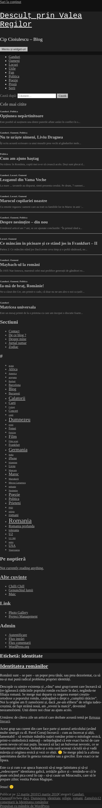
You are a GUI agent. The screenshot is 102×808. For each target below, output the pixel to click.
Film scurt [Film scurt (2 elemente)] (13, 441)
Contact (14, 331)
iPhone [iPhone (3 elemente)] (13, 458)
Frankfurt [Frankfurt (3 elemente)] (14, 445)
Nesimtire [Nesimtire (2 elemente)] (13, 490)
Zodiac (13, 347)
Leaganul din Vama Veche (23, 179)
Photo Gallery (18, 612)
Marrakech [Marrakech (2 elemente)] (14, 479)
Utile (12, 68)
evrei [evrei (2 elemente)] (11, 425)
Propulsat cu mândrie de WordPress (24, 806)
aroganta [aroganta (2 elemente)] (13, 377)
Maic (12, 594)
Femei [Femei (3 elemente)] (12, 428)
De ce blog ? (17, 335)
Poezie (13, 80)
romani (77, 798)
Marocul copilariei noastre (23, 200)
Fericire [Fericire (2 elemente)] (12, 432)
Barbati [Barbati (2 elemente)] (12, 381)
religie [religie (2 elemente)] (12, 511)
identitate (54, 798)
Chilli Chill (16, 586)
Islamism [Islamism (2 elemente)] (13, 462)
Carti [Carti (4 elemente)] (12, 403)
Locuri (13, 64)
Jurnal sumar (17, 343)
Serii (12, 88)
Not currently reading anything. (22, 568)
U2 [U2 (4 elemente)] (11, 534)
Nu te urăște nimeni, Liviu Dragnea (31, 137)
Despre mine (17, 339)
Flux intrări (16, 639)
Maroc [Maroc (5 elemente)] (14, 474)
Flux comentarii (20, 643)
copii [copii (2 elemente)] (11, 415)
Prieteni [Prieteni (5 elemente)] (15, 503)
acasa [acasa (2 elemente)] (11, 365)
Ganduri (14, 57)
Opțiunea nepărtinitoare (21, 116)
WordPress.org (19, 646)
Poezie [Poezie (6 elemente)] (14, 494)
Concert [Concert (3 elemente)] (13, 410)
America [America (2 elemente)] (13, 373)
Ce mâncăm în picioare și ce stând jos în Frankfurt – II (48, 243)
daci (26, 798)
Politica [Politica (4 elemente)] (14, 499)
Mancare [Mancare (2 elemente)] (13, 470)
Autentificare (18, 635)
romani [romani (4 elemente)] (13, 515)
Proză (12, 84)
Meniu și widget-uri (14, 49)
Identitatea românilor (24, 666)
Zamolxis (90, 798)
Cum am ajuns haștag (19, 158)
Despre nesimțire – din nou (24, 222)
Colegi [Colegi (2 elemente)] (12, 407)
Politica (14, 76)
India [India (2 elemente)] (11, 454)
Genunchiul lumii (21, 590)
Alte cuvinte (13, 577)
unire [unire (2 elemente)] (11, 542)
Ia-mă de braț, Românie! (22, 286)
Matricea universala (18, 307)
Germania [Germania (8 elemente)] (18, 449)
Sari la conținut (10, 2)
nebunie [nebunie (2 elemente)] (12, 486)
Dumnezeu (38, 798)
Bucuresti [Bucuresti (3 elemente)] (14, 393)
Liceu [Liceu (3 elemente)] (12, 466)
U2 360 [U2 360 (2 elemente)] (12, 538)
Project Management (23, 616)
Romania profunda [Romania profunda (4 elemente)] (22, 526)
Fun (11, 72)
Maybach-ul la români (20, 264)
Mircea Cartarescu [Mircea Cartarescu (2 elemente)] (17, 483)
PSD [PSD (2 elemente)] (11, 507)
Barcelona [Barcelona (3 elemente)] (15, 385)
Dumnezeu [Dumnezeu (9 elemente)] (19, 419)
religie (66, 798)
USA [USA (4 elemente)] (12, 545)
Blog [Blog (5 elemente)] (12, 389)
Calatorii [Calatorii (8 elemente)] (17, 398)
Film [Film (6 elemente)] (13, 436)
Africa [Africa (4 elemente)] (13, 369)
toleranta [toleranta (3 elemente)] (14, 530)
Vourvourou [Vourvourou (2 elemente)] (14, 550)
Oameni (14, 61)
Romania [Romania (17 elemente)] (20, 520)
